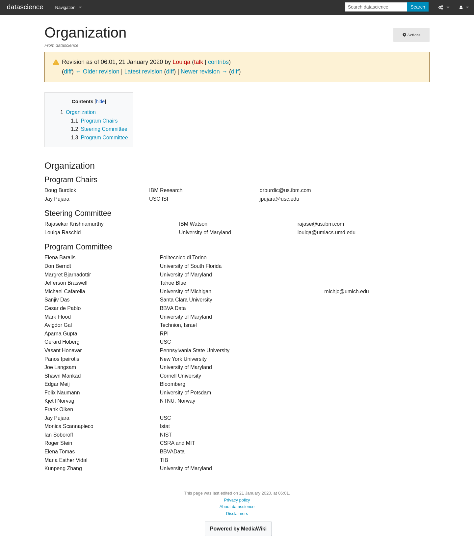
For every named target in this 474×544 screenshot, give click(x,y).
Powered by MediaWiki (238, 528)
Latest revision (143, 71)
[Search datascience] (376, 7)
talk (198, 62)
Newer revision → (204, 71)
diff (68, 71)
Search (417, 7)
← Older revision (97, 71)
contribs (218, 62)
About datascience (237, 506)
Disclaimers (237, 513)
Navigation (65, 7)
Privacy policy (237, 500)
